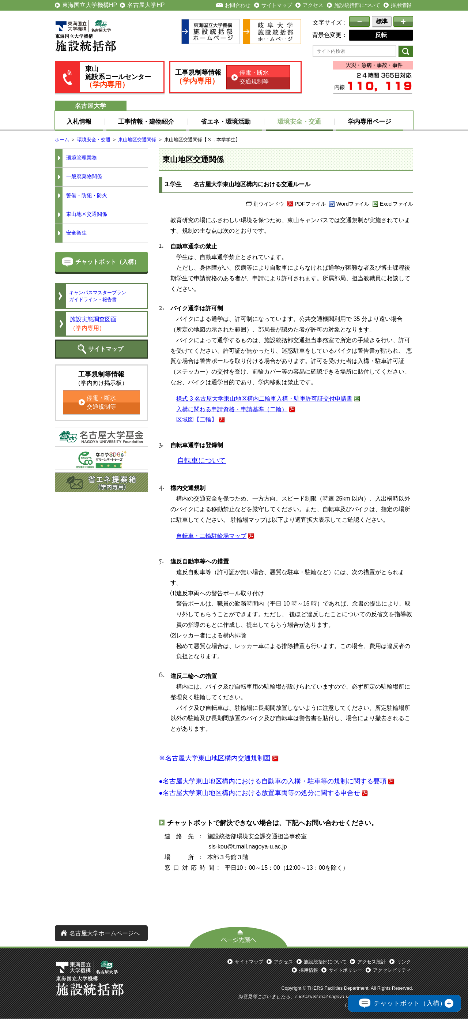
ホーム (62, 139)
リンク (404, 961)
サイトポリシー (345, 970)
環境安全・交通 (299, 121)
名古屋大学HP (146, 5)
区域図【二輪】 (196, 419)
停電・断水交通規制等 (254, 77)
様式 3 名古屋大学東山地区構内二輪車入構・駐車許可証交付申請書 (264, 399)
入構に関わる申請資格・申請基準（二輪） (231, 409)
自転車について (201, 460)
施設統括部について (357, 5)
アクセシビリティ (392, 970)
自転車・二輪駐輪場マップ (211, 536)
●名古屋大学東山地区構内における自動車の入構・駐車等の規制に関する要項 (272, 781)
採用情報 (401, 5)
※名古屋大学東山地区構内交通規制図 (215, 758)
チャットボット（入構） (107, 262)
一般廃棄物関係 (84, 176)
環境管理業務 (81, 158)
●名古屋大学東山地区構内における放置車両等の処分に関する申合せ (259, 793)
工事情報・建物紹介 (146, 121)
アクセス (313, 5)
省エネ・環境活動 (225, 121)
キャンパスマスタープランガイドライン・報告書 (97, 296)
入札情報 (79, 121)
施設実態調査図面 (93, 323)
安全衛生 (76, 233)
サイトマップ (276, 5)
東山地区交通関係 (137, 139)
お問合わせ (237, 5)
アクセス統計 (371, 961)
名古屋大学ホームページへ (104, 933)
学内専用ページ (369, 121)
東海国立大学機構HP (89, 5)
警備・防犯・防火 (86, 195)
